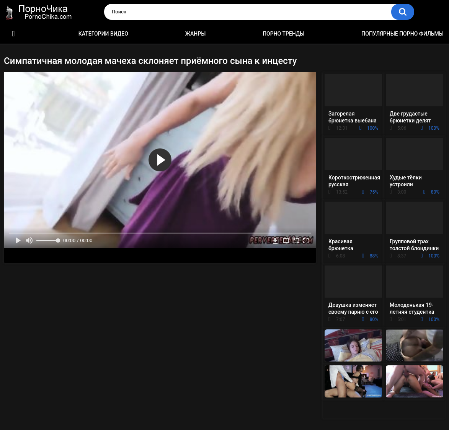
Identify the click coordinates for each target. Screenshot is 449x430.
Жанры (195, 34)
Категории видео (103, 34)
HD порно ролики (13, 34)
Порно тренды (283, 34)
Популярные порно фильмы (402, 34)
